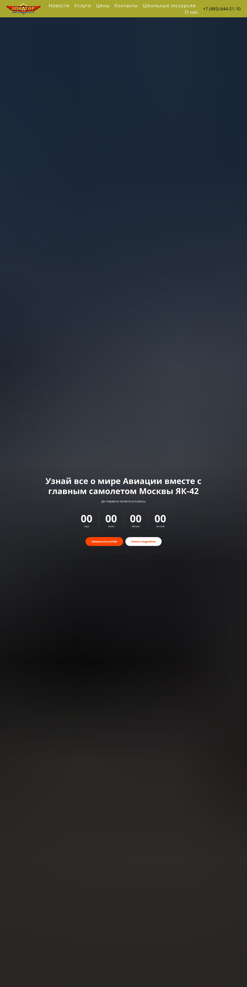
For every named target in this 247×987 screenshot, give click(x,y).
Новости (59, 5)
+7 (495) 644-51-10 (222, 9)
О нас (191, 12)
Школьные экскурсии (169, 5)
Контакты (126, 5)
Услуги (82, 5)
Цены (103, 5)
